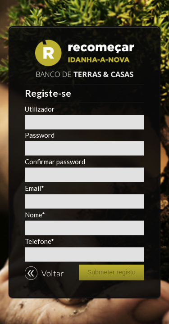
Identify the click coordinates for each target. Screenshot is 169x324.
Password (40, 135)
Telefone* (39, 241)
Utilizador (40, 109)
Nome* (35, 215)
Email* (34, 188)
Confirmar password (55, 161)
